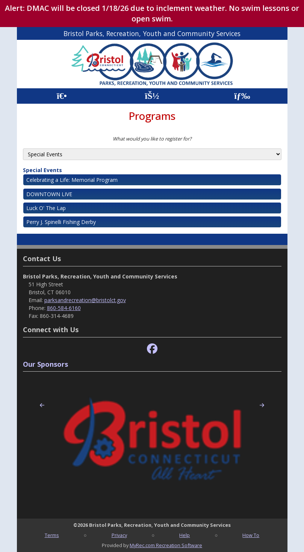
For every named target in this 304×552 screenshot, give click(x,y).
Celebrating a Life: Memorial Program (72, 179)
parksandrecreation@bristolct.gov (85, 300)
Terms (52, 535)
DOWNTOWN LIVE (49, 194)
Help (184, 535)
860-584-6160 (64, 308)
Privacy (119, 535)
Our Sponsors (45, 364)
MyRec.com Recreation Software (166, 545)
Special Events (42, 170)
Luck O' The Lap (46, 208)
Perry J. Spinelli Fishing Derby (61, 221)
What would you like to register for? (152, 138)
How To (250, 535)
